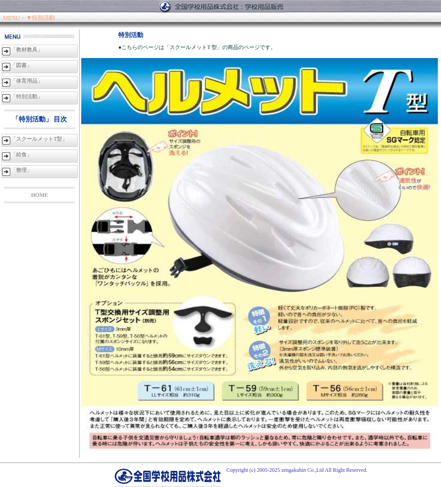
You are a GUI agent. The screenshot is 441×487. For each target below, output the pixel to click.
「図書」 (21, 65)
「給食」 (21, 154)
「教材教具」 (27, 49)
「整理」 (21, 170)
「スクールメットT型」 (39, 139)
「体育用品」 (27, 81)
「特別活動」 (27, 96)
